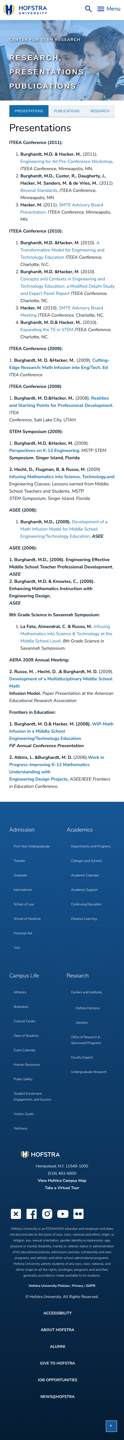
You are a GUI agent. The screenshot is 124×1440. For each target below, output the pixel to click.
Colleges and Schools (86, 861)
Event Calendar (24, 1050)
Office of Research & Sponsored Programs (86, 1040)
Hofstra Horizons (88, 1008)
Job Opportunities (57, 1380)
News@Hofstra (57, 1396)
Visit (17, 948)
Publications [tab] (67, 111)
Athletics (20, 992)
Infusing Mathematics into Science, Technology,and (62, 477)
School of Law (24, 904)
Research (78, 976)
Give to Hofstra (57, 1363)
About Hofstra (57, 1330)
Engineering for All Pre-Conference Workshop (66, 161)
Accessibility (57, 1313)
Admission (21, 830)
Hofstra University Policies (49, 1286)
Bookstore (21, 1007)
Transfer (19, 861)
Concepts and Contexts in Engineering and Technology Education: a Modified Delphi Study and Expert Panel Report (67, 286)
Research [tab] (99, 111)
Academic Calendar (85, 875)
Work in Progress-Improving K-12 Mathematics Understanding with (56, 764)
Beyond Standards (38, 190)
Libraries (82, 1023)
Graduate (20, 875)
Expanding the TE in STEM (46, 330)
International (23, 890)
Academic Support (84, 890)
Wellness (20, 1128)
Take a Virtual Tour (62, 1187)
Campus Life (24, 976)
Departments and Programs (91, 846)
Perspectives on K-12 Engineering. (44, 451)
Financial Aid (23, 933)
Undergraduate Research (89, 1072)
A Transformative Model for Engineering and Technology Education (62, 250)
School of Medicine (27, 919)
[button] (111, 1426)
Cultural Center (24, 1021)
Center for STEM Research (45, 39)
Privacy (77, 1286)
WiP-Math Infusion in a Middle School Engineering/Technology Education (61, 731)
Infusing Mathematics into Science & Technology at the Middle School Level (66, 634)
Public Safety (23, 1079)
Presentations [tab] (29, 111)
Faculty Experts (82, 1057)
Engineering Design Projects (38, 779)
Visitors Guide (24, 1114)
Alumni (57, 1346)
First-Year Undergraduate (32, 846)
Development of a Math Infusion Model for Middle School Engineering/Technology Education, (64, 529)
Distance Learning (84, 919)
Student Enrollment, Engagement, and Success (32, 1097)
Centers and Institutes (86, 992)
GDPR (91, 1286)
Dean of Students (26, 1036)
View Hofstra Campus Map (62, 1180)
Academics (80, 830)
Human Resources (27, 1065)
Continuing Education (86, 904)
